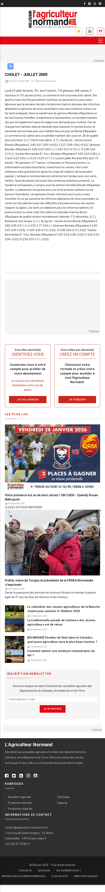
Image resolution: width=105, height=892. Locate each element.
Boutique (44, 870)
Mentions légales (86, 876)
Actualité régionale (19, 797)
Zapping (62, 802)
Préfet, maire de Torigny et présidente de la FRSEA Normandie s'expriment (49, 583)
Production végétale (20, 808)
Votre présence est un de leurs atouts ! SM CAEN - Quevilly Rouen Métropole (51, 497)
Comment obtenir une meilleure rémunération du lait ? (61, 653)
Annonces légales (89, 31)
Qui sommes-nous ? (68, 870)
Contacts (25, 870)
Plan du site (60, 876)
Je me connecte (100, 31)
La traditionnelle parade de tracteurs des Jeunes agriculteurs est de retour (61, 622)
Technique (63, 797)
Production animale (20, 802)
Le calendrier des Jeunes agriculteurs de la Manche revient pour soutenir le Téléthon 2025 (63, 609)
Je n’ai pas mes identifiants (27, 380)
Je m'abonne (78, 31)
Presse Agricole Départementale (23, 876)
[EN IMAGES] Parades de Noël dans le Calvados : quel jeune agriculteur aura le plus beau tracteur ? (62, 640)
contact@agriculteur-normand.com (26, 827)
